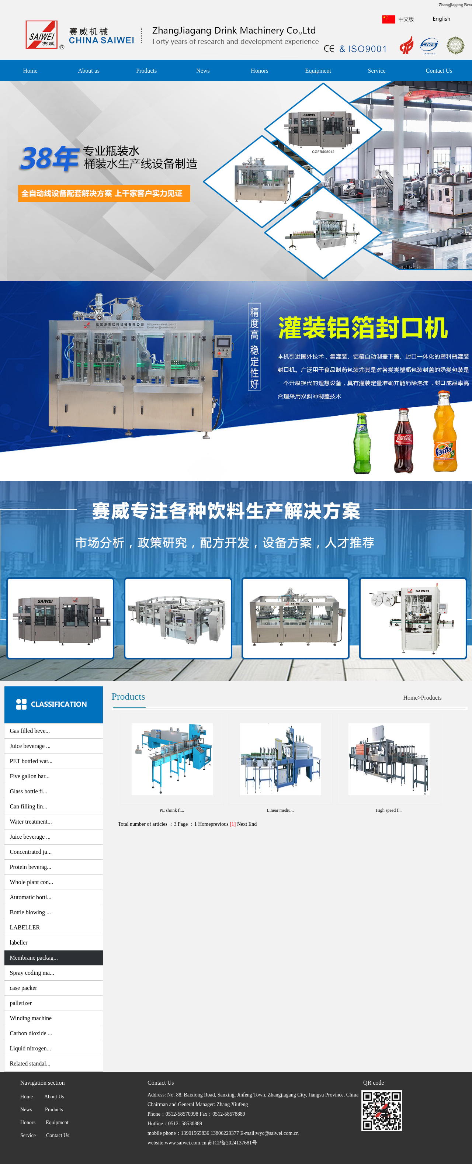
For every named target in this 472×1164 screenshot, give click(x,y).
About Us (53, 1096)
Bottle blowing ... (30, 912)
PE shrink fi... (172, 810)
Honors (259, 70)
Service (377, 70)
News (202, 70)
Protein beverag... (31, 867)
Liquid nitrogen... (30, 1048)
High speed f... (389, 810)
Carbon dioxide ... (31, 1033)
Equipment (318, 70)
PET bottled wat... (31, 761)
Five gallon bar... (30, 776)
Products (146, 70)
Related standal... (30, 1063)
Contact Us (439, 70)
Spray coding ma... (32, 973)
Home (30, 70)
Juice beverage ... (30, 746)
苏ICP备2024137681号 (232, 1143)
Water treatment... (31, 821)
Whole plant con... (31, 882)
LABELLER (25, 927)
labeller (19, 942)
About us (89, 70)
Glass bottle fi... (29, 791)
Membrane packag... (34, 958)
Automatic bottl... (31, 897)
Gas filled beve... (30, 731)
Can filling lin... (29, 806)
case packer (23, 988)
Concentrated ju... (31, 852)
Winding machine (31, 1018)
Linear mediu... (280, 810)
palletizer (21, 1003)
